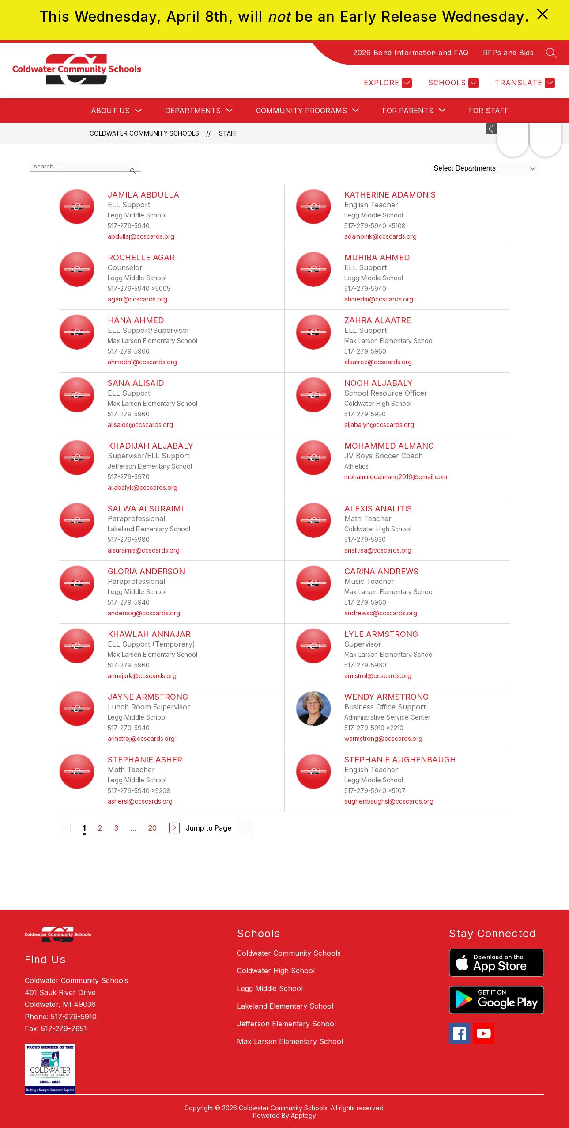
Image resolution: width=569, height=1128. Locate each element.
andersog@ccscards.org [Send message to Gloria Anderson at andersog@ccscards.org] (144, 613)
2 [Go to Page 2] (100, 827)
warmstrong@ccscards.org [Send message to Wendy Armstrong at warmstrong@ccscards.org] (383, 738)
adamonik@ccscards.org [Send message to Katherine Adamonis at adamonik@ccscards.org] (380, 236)
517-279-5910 (74, 1016)
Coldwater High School (276, 970)
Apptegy (303, 1115)
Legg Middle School (270, 988)
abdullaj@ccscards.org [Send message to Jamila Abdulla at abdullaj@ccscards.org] (141, 236)
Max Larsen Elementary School (290, 1041)
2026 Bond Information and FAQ (411, 52)
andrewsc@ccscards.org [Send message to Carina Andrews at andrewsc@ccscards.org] (380, 613)
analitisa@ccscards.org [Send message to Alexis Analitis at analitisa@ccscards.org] (377, 550)
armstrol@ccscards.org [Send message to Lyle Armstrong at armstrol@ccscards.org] (377, 675)
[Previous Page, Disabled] (65, 828)
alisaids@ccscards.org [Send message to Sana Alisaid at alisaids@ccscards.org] (140, 424)
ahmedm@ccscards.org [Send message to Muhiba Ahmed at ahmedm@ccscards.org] (378, 299)
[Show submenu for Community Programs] (301, 110)
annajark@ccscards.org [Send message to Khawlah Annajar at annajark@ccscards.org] (142, 675)
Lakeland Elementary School (285, 1006)
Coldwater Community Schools (144, 133)
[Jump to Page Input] (245, 827)
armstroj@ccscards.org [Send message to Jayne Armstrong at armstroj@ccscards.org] (141, 738)
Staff (228, 133)
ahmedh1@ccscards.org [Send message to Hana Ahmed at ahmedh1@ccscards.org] (142, 362)
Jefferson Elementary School (286, 1023)
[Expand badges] (491, 128)
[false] (85, 166)
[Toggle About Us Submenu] (138, 111)
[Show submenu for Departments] (193, 110)
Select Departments (465, 168)
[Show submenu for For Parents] (407, 110)
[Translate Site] (524, 82)
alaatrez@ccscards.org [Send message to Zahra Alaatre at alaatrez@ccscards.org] (378, 362)
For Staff (489, 110)
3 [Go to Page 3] (116, 827)
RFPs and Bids (508, 52)
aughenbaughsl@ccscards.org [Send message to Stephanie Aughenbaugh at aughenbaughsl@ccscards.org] (388, 801)
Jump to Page (209, 827)
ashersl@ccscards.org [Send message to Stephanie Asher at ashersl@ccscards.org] (140, 801)
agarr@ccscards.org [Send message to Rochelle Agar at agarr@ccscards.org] (137, 299)
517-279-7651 (64, 1028)
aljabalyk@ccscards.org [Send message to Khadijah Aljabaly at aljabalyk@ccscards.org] (142, 487)
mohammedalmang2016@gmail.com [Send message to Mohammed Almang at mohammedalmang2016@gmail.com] (395, 476)
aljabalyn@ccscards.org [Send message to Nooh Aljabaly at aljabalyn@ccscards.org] (379, 424)
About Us (110, 110)
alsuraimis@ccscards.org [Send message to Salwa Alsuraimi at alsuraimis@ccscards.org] (144, 550)
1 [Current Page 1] (84, 827)
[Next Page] (174, 828)
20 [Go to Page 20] (152, 827)
